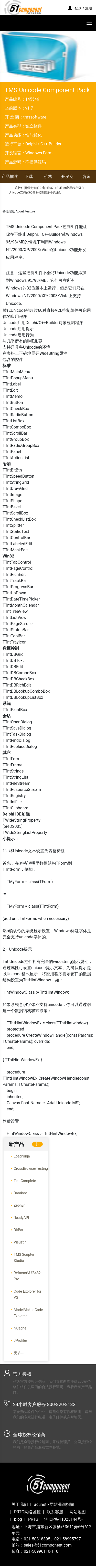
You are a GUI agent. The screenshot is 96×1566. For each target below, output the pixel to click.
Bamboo (20, 1193)
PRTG (33, 1519)
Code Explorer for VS (27, 1294)
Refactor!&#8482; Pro (27, 1276)
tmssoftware (34, 117)
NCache (20, 1328)
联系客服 (55, 1511)
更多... (19, 1353)
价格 (48, 176)
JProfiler (20, 1340)
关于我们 (20, 1504)
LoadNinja (22, 1156)
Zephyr (19, 1205)
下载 (29, 176)
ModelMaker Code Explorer (28, 1313)
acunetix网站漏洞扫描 (54, 1504)
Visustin (20, 1242)
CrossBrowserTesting (31, 1168)
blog (18, 1519)
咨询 (86, 176)
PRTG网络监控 (27, 1511)
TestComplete (25, 1181)
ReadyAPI (21, 1218)
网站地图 (77, 1511)
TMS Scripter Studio (24, 1257)
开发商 (67, 176)
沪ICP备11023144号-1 (64, 1519)
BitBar (19, 1230)
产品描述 (10, 176)
